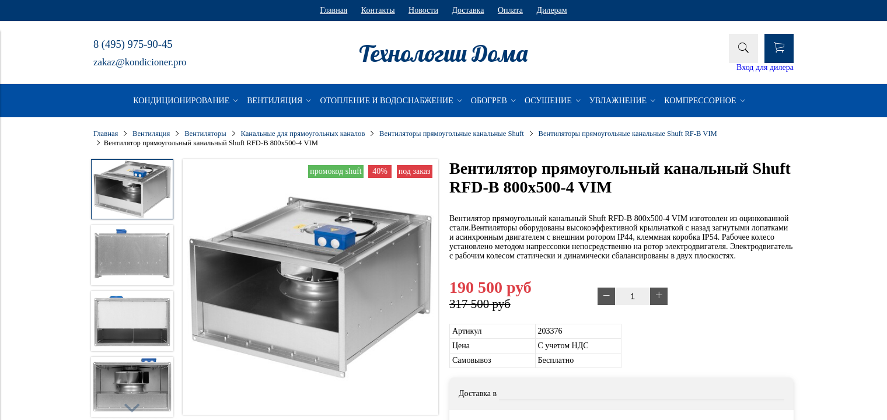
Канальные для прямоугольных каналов (302, 134)
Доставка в (478, 393)
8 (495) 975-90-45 (132, 44)
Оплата (510, 10)
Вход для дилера (765, 67)
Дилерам (551, 10)
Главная (333, 10)
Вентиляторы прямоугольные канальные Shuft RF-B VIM (628, 134)
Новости (423, 10)
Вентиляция (151, 134)
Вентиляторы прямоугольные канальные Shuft (451, 134)
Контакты (378, 10)
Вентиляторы (205, 134)
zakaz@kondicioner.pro (139, 62)
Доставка (468, 10)
